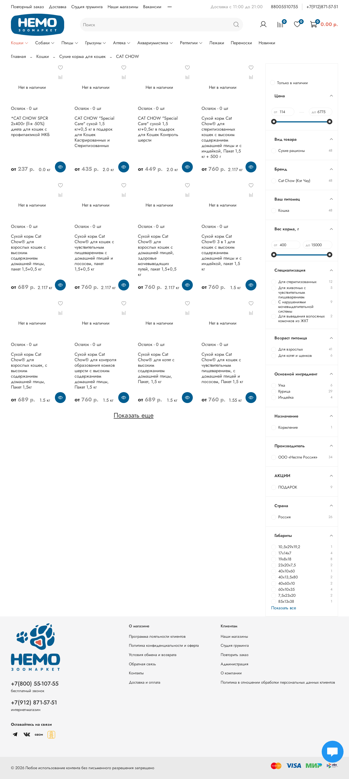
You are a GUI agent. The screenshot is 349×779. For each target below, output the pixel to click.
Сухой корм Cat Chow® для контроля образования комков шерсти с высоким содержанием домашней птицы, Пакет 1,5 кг (95, 370)
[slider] (274, 121)
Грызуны (96, 43)
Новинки (267, 43)
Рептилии (191, 43)
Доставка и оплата (144, 682)
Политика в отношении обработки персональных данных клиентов (278, 682)
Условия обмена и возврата (152, 654)
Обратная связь (142, 664)
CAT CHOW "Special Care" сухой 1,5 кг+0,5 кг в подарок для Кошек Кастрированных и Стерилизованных (94, 132)
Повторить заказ (235, 654)
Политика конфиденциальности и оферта (164, 645)
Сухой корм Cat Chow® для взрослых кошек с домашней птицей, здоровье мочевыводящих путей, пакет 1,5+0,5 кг (157, 255)
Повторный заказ (27, 7)
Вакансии (152, 7)
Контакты (136, 673)
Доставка (57, 7)
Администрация (234, 664)
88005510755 (284, 7)
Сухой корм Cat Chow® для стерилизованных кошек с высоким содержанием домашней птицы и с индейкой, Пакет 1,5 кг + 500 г (222, 137)
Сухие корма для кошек (82, 56)
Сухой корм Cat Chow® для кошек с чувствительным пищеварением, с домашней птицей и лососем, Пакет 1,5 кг (222, 368)
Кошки (20, 43)
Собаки (45, 43)
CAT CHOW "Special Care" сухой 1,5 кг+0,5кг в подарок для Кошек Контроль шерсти (158, 129)
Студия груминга (87, 7)
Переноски (241, 43)
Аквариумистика (155, 43)
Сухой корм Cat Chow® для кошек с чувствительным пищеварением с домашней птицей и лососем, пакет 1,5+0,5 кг (94, 252)
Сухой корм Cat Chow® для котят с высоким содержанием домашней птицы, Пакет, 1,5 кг (156, 368)
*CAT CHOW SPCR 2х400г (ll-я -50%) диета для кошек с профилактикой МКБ (30, 126)
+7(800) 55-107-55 (34, 684)
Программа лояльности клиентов (157, 636)
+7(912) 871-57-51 (34, 702)
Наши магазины (123, 7)
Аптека (122, 43)
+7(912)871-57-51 (322, 7)
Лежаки (216, 43)
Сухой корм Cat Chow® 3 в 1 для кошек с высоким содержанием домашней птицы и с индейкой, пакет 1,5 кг (222, 252)
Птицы (69, 43)
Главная (18, 56)
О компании (231, 673)
